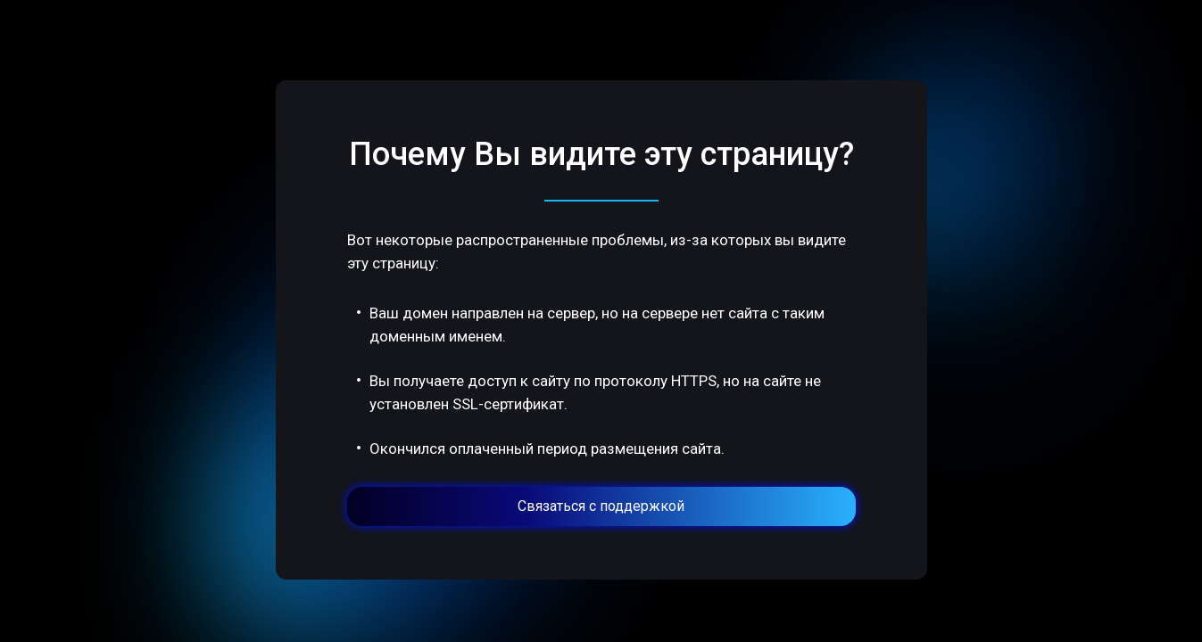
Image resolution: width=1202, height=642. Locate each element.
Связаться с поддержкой (601, 506)
